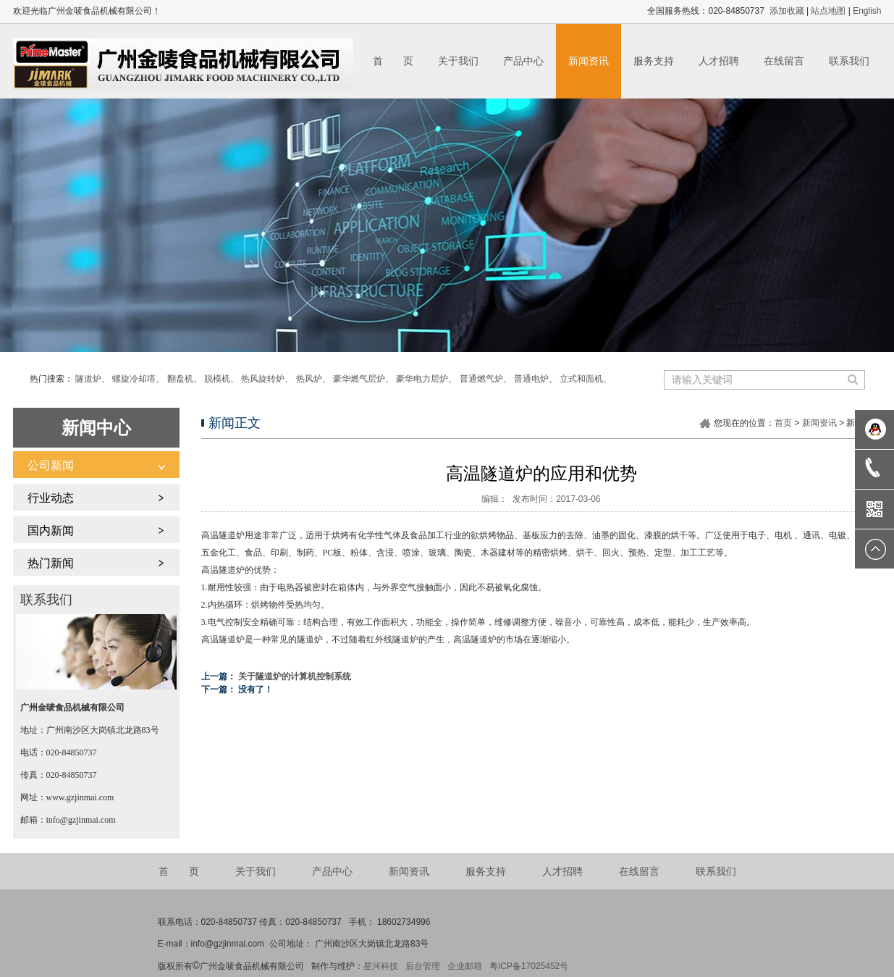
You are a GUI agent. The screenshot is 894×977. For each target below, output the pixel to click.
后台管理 (422, 966)
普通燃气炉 (481, 379)
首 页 (393, 61)
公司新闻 (51, 465)
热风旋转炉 (262, 379)
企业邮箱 (464, 966)
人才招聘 (719, 61)
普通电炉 (531, 379)
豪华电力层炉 (422, 379)
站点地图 (828, 11)
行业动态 (51, 498)
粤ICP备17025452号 (528, 966)
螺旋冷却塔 (134, 379)
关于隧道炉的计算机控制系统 (294, 676)
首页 (783, 423)
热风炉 (309, 379)
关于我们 (458, 61)
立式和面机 (581, 379)
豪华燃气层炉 (359, 379)
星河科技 (380, 966)
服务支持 (653, 61)
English (867, 11)
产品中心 (523, 61)
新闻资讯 (588, 61)
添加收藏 (786, 11)
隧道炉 (88, 379)
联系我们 (849, 61)
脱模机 (217, 379)
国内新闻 (51, 530)
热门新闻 (51, 563)
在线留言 (784, 61)
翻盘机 (180, 379)
